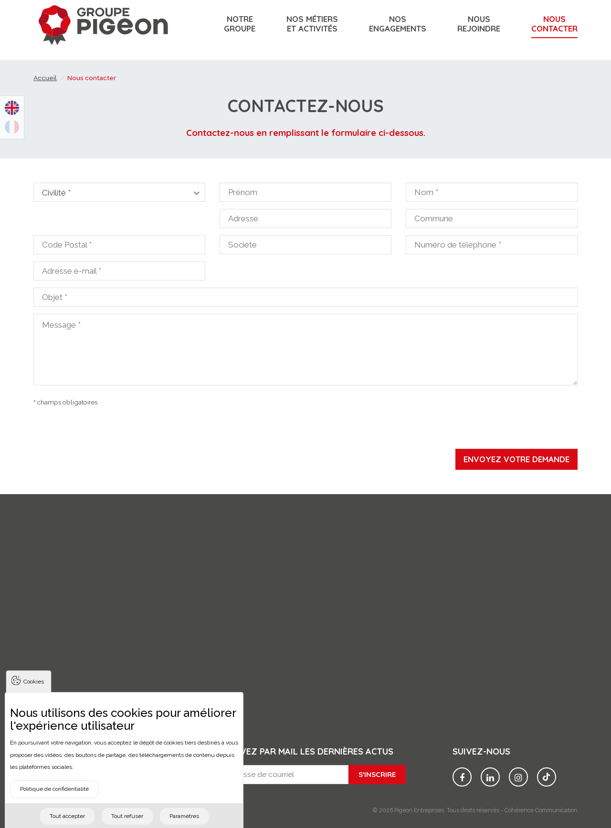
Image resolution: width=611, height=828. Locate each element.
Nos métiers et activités (312, 23)
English (12, 108)
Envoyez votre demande (516, 459)
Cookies (33, 696)
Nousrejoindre (478, 23)
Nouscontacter (554, 23)
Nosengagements (397, 23)
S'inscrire (377, 774)
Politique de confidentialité (54, 804)
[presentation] (305, 430)
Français (12, 127)
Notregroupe (239, 23)
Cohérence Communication (541, 810)
